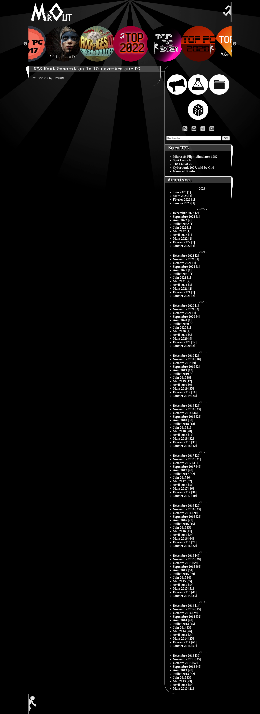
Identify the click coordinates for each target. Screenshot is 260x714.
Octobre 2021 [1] (184, 263)
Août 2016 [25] (183, 520)
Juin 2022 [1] (182, 227)
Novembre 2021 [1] (186, 259)
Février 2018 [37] (185, 442)
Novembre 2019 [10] (187, 359)
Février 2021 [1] (184, 292)
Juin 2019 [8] (182, 377)
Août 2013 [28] (183, 670)
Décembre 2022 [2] (186, 213)
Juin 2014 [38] (183, 627)
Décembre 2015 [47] (186, 555)
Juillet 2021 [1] (183, 274)
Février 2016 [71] (185, 542)
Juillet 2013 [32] (184, 674)
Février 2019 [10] (185, 392)
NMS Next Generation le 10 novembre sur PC (87, 69)
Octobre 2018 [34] (185, 413)
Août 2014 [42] (183, 620)
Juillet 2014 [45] (184, 624)
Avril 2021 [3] (182, 285)
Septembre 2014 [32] (187, 616)
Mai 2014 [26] (182, 631)
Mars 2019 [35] (183, 388)
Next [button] (235, 44)
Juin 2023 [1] (182, 192)
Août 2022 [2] (182, 220)
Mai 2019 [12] (182, 381)
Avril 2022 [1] (182, 235)
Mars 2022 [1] (182, 238)
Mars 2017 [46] (183, 488)
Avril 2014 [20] (183, 635)
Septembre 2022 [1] (186, 216)
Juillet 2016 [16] (184, 524)
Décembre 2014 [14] (186, 605)
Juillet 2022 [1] (183, 224)
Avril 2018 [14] (183, 435)
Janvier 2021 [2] (184, 296)
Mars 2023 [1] (182, 196)
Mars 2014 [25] (183, 638)
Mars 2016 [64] (183, 538)
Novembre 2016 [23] (187, 509)
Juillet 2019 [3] (183, 374)
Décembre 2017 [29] (186, 455)
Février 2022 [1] (184, 242)
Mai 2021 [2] (181, 281)
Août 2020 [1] (182, 320)
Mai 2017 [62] (182, 481)
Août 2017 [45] (183, 470)
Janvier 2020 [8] (184, 346)
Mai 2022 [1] (181, 231)
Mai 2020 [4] (181, 331)
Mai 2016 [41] (182, 531)
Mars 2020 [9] (182, 338)
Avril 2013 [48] (183, 685)
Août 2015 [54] (183, 570)
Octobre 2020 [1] (184, 313)
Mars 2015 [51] (183, 588)
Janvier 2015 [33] (185, 596)
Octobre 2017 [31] (185, 463)
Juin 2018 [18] (183, 427)
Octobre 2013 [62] (185, 663)
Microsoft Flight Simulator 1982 (195, 156)
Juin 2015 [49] (183, 577)
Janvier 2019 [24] (185, 396)
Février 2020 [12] (185, 342)
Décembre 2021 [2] (186, 255)
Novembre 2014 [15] (187, 609)
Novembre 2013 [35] (187, 659)
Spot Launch (182, 160)
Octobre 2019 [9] (184, 363)
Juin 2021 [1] (182, 277)
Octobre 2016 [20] (185, 513)
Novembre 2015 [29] (187, 559)
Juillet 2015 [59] (184, 574)
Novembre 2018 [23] (187, 409)
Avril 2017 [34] (183, 485)
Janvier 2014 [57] (185, 646)
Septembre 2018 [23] (187, 416)
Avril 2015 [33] (183, 585)
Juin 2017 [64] (183, 477)
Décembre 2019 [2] (186, 355)
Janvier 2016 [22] (185, 546)
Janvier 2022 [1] (184, 246)
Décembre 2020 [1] (186, 305)
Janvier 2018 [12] (185, 446)
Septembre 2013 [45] (187, 666)
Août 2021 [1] (182, 270)
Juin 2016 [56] (183, 527)
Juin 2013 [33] (183, 677)
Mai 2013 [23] (182, 681)
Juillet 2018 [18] (184, 424)
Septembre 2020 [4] (186, 316)
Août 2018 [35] (183, 420)
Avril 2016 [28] (183, 535)
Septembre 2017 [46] (187, 466)
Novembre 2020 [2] (186, 309)
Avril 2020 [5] (182, 335)
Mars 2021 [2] (182, 288)
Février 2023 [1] (184, 199)
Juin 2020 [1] (182, 327)
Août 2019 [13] (183, 370)
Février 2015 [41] (185, 592)
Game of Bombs (184, 171)
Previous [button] (25, 44)
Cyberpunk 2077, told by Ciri (193, 167)
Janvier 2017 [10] (185, 496)
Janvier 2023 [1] (184, 203)
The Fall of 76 (182, 164)
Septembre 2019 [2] (186, 366)
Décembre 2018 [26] (186, 405)
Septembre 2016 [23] (187, 516)
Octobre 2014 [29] (185, 613)
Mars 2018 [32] (183, 438)
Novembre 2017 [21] (187, 459)
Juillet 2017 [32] (184, 474)
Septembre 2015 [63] (187, 566)
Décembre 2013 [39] (186, 655)
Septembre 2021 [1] (186, 266)
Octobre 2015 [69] (185, 563)
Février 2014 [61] (185, 642)
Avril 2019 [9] (182, 385)
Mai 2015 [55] (182, 581)
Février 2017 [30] (185, 492)
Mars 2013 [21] (183, 688)
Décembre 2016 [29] (186, 505)
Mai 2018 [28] (182, 431)
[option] (130, 44)
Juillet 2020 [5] (183, 324)
